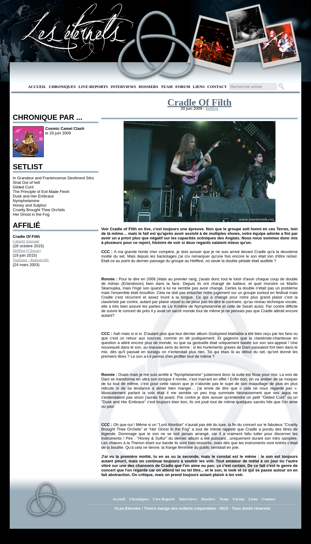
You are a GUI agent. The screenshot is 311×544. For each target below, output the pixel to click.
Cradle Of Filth (199, 102)
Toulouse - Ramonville (31, 260)
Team (167, 86)
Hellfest (212, 108)
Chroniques (62, 86)
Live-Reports (93, 86)
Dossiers (148, 86)
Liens (199, 86)
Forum (182, 86)
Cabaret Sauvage (26, 241)
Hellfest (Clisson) (27, 250)
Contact (217, 86)
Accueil (37, 86)
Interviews (123, 86)
